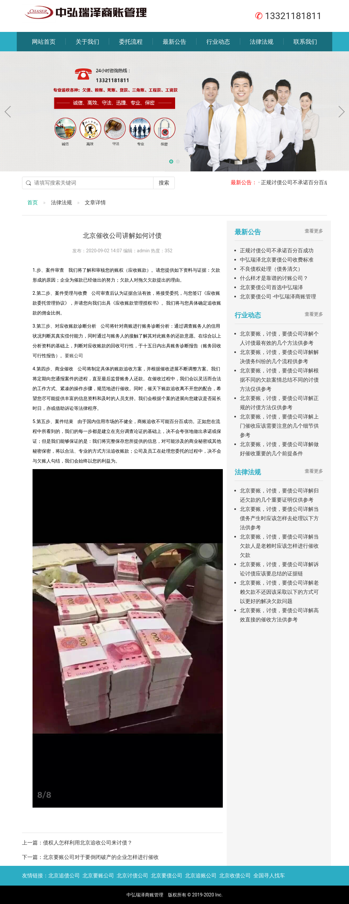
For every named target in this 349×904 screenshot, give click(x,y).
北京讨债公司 (132, 875)
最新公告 (174, 41)
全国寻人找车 (269, 875)
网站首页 (44, 41)
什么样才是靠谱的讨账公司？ (274, 278)
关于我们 (87, 41)
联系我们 (305, 41)
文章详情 (95, 202)
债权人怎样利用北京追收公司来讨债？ (87, 843)
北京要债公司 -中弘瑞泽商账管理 (278, 296)
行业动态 (218, 41)
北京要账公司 (98, 875)
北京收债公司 (235, 875)
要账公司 (74, 355)
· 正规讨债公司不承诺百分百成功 (301, 182)
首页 (32, 202)
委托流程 (131, 41)
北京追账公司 (201, 875)
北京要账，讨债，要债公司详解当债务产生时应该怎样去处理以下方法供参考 (279, 518)
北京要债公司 (166, 875)
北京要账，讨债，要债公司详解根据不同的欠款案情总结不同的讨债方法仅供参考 (279, 379)
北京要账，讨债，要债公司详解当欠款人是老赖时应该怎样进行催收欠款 (279, 546)
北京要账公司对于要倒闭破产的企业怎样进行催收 (101, 857)
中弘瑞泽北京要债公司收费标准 (277, 260)
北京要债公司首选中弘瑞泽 (271, 287)
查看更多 (314, 231)
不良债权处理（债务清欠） (271, 269)
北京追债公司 (64, 875)
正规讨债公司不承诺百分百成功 (277, 250)
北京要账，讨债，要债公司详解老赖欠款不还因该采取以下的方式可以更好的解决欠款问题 (279, 592)
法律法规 (261, 41)
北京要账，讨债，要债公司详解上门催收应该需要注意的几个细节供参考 (279, 426)
